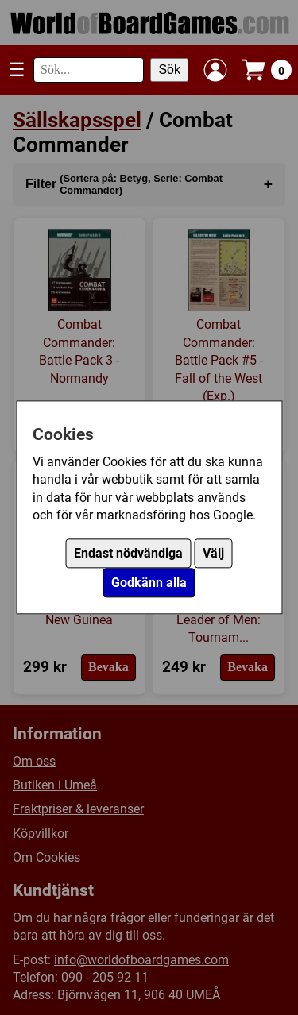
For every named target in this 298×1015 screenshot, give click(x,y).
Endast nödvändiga (128, 554)
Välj (213, 554)
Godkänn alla (149, 583)
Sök (169, 69)
